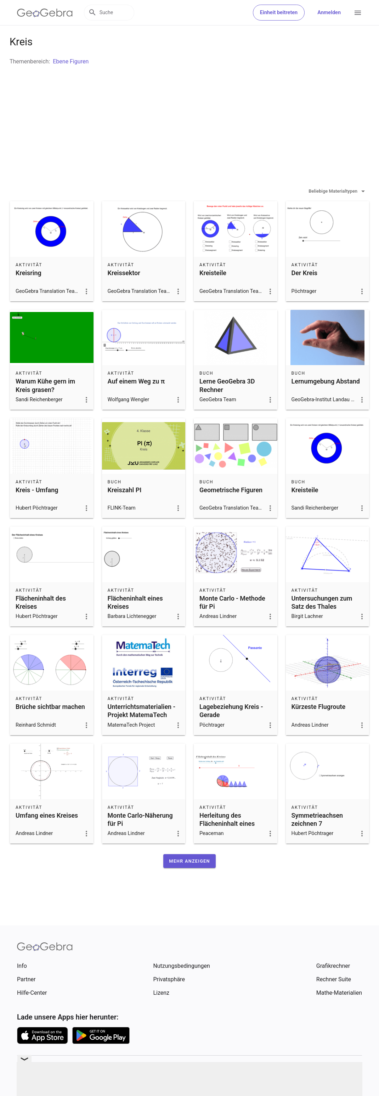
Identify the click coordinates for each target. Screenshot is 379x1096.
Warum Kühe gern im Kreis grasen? (45, 403)
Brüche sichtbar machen (50, 724)
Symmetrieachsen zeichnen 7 (317, 837)
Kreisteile (212, 290)
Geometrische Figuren (230, 507)
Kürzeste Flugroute (319, 724)
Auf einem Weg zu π (136, 399)
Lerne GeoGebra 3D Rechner (227, 403)
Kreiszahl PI (125, 507)
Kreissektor (124, 290)
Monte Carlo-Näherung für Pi (140, 837)
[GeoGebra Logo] (45, 12)
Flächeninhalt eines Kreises (135, 620)
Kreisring (28, 290)
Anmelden (329, 13)
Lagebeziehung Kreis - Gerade (231, 728)
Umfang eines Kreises (47, 833)
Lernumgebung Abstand (326, 399)
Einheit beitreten (279, 13)
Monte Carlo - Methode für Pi (232, 620)
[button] (189, 879)
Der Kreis (305, 290)
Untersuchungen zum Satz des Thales (322, 620)
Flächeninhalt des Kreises (41, 620)
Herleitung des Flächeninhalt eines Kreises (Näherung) (227, 841)
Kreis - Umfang (37, 507)
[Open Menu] (357, 12)
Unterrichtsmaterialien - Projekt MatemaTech (142, 728)
